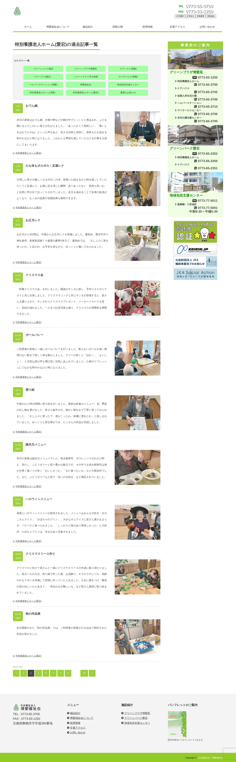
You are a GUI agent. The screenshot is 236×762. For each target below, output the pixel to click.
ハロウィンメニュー (39, 499)
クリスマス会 (34, 275)
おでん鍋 (31, 105)
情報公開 (117, 26)
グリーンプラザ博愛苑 (86, 68)
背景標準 (200, 16)
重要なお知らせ (128, 92)
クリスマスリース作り (40, 553)
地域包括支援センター (128, 84)
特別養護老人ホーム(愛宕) (86, 92)
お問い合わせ (207, 26)
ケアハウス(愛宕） (43, 76)
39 (84, 673)
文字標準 (180, 16)
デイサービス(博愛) (128, 76)
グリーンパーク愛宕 (43, 68)
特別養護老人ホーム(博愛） (43, 92)
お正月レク (33, 220)
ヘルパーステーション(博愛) (43, 84)
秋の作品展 (33, 613)
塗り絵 (30, 389)
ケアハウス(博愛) (128, 68)
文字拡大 (190, 16)
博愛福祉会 (85, 84)
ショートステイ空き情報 (86, 76)
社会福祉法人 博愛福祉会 (210, 757)
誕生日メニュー (36, 444)
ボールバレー (34, 334)
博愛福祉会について (58, 26)
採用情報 (147, 26)
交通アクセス (177, 26)
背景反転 (211, 16)
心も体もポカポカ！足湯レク (45, 165)
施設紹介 (88, 26)
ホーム (28, 26)
